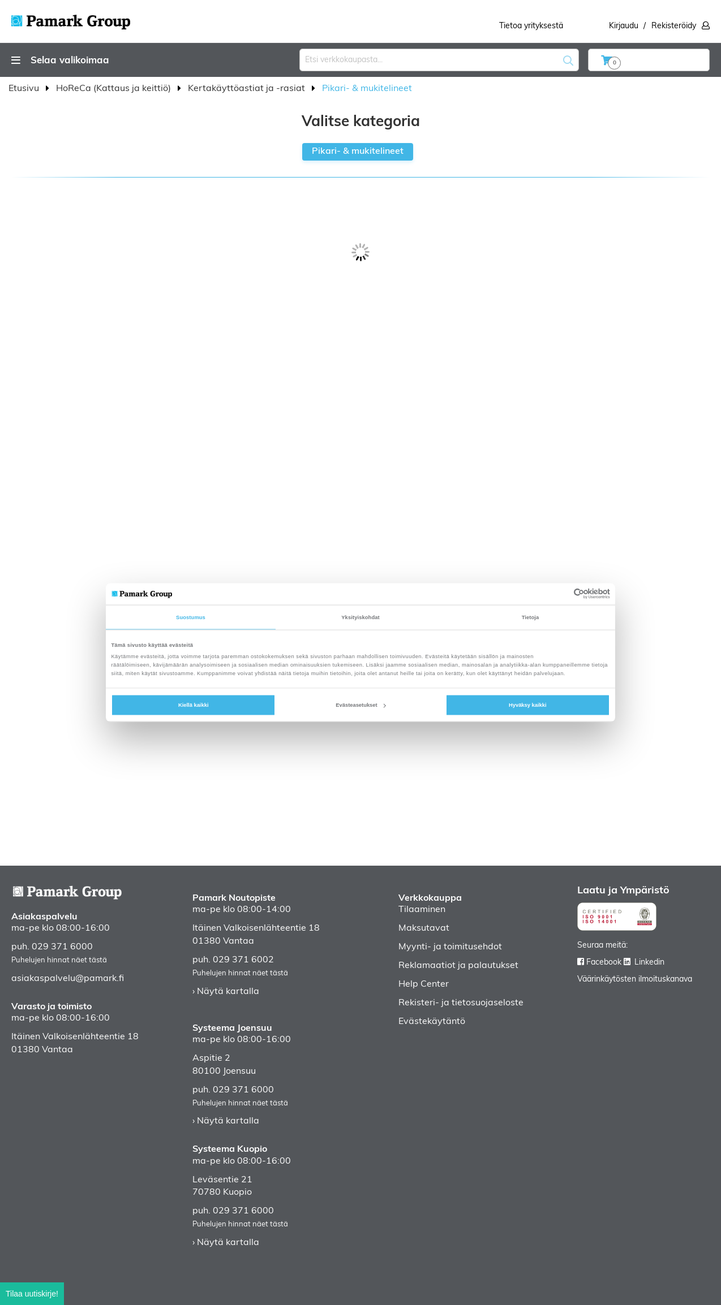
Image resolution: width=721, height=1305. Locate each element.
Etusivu (24, 88)
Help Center (423, 984)
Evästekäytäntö (431, 1021)
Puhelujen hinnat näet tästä (59, 960)
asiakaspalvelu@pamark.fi (67, 978)
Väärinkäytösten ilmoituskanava (634, 979)
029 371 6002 (243, 960)
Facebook (603, 962)
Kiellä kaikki (193, 705)
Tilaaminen (421, 909)
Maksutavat (423, 928)
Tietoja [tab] (530, 617)
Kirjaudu (623, 26)
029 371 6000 (62, 947)
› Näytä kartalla (225, 991)
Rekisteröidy (673, 26)
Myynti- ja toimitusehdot (450, 947)
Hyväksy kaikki (528, 705)
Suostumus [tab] (190, 617)
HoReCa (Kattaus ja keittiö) (114, 88)
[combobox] (439, 60)
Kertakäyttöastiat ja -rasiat (247, 88)
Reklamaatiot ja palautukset (458, 965)
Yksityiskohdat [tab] (360, 617)
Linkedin (649, 962)
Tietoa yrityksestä (531, 26)
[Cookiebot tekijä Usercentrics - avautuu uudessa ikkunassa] (560, 594)
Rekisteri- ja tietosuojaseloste (460, 1003)
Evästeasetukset (360, 705)
